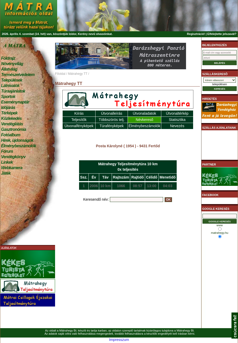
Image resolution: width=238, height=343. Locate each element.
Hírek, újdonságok (17, 140)
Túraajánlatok (13, 91)
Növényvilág (12, 64)
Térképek (9, 113)
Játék (5, 173)
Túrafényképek (111, 126)
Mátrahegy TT (77, 74)
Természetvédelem (17, 74)
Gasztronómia (13, 129)
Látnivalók (10, 85)
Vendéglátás (12, 124)
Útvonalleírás (111, 113)
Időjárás (8, 107)
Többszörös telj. (111, 120)
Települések (11, 80)
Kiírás (79, 113)
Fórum (7, 151)
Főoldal (60, 74)
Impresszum (119, 340)
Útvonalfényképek (78, 126)
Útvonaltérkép (177, 113)
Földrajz (8, 58)
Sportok (8, 96)
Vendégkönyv (13, 157)
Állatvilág (9, 69)
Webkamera (11, 168)
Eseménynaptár (15, 102)
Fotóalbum (10, 135)
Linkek (7, 162)
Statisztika (177, 120)
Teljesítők (78, 120)
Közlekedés (11, 118)
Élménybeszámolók (18, 146)
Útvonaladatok (144, 113)
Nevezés (177, 126)
